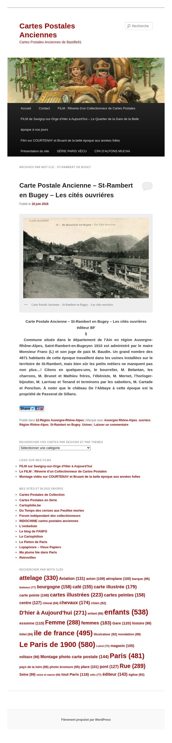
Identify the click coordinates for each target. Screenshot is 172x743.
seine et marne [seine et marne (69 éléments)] (48, 674)
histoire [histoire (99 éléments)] (141, 623)
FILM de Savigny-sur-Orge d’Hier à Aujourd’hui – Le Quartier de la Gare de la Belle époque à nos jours (80, 124)
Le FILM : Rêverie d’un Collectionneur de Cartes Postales (63, 471)
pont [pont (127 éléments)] (109, 667)
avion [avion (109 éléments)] (95, 579)
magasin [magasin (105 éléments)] (122, 646)
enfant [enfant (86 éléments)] (95, 613)
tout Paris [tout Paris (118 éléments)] (75, 674)
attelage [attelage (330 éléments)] (38, 577)
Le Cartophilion (31, 536)
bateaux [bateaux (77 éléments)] (27, 587)
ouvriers (144, 420)
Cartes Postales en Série (38, 500)
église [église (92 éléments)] (136, 674)
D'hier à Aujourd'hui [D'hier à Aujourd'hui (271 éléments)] (53, 613)
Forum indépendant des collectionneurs (49, 516)
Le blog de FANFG (33, 531)
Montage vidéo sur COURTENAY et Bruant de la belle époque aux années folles (79, 476)
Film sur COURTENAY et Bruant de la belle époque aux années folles (70, 140)
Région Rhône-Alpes (34, 424)
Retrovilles (27, 557)
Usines (87, 424)
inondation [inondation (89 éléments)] (129, 634)
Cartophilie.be (30, 505)
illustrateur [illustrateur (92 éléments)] (105, 634)
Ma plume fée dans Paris (38, 552)
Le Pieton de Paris (33, 542)
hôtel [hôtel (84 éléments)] (26, 634)
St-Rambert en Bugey (65, 424)
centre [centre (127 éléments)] (30, 603)
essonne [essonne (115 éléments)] (31, 623)
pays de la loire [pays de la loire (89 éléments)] (34, 667)
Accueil (26, 108)
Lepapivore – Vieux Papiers (40, 547)
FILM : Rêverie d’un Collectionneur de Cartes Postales (96, 108)
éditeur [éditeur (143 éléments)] (114, 674)
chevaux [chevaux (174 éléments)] (74, 602)
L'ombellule (28, 526)
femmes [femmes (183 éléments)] (96, 622)
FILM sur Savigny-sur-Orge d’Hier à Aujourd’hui (55, 466)
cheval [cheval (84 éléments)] (50, 603)
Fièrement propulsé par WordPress (86, 719)
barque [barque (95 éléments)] (141, 579)
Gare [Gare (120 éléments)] (121, 623)
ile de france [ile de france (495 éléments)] (63, 633)
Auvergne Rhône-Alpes (120, 420)
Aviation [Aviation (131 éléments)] (72, 578)
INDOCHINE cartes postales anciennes (48, 521)
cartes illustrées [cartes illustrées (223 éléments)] (76, 594)
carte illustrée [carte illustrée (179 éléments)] (115, 586)
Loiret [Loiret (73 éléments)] (102, 645)
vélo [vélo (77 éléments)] (95, 674)
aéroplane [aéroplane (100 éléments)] (118, 579)
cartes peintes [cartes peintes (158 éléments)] (124, 595)
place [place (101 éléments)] (90, 667)
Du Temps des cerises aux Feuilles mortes (51, 510)
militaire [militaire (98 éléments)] (29, 657)
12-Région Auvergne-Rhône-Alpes (60, 420)
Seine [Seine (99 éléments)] (27, 674)
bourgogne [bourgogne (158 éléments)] (54, 586)
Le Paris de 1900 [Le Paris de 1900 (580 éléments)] (57, 644)
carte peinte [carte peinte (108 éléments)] (34, 595)
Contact (44, 108)
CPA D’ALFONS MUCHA (112, 151)
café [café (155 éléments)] (83, 586)
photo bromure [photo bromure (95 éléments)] (64, 667)
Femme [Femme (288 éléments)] (62, 622)
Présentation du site (35, 151)
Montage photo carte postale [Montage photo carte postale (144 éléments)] (74, 656)
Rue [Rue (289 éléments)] (133, 666)
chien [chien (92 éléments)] (98, 603)
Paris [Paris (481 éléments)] (127, 656)
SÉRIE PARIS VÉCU (72, 151)
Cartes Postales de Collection (42, 494)
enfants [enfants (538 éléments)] (126, 612)
